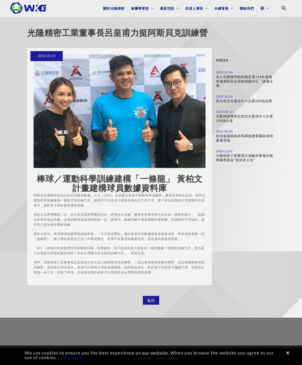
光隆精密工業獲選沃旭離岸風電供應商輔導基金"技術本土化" (244, 157)
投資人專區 (194, 8)
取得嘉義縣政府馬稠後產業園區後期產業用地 (244, 138)
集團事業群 (140, 8)
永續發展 (221, 8)
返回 (151, 300)
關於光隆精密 (114, 8)
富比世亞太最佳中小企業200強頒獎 (244, 101)
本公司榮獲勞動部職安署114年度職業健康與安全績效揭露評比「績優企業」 (244, 81)
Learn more (70, 357)
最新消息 (167, 8)
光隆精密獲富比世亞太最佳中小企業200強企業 (244, 118)
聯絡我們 (247, 8)
